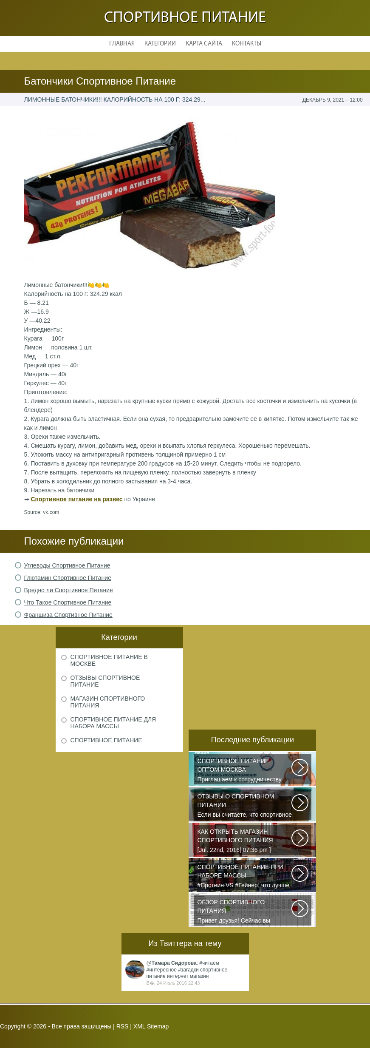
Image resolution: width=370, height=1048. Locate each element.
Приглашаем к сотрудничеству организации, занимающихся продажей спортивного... (244, 770)
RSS (122, 1026)
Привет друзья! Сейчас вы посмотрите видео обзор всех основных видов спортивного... (244, 912)
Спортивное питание (185, 18)
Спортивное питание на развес (77, 499)
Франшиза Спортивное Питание (68, 614)
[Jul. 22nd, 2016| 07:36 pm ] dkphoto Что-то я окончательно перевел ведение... (244, 841)
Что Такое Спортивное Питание (68, 602)
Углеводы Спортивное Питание (67, 565)
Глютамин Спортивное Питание (67, 577)
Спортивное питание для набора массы (113, 723)
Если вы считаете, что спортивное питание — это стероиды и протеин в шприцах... (244, 806)
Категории (160, 44)
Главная (122, 44)
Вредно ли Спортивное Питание (68, 590)
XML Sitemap (151, 1026)
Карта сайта (204, 44)
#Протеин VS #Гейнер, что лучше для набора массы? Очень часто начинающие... (244, 876)
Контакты (246, 44)
